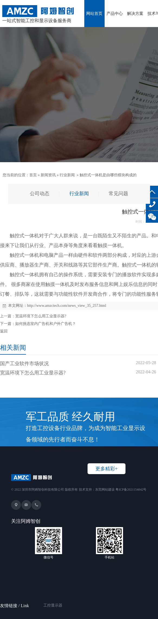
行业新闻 (67, 175)
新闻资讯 (48, 175)
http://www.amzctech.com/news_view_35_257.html (66, 306)
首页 (33, 175)
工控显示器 (53, 598)
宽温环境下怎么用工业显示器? (40, 316)
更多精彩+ (106, 468)
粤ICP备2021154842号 (130, 489)
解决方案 (135, 13)
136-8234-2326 (152, 204)
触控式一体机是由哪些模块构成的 (108, 175)
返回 (4, 331)
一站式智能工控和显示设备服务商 (38, 14)
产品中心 (115, 13)
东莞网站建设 (105, 489)
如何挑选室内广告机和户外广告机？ (45, 324)
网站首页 (94, 13)
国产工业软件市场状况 (24, 363)
